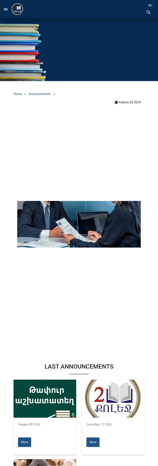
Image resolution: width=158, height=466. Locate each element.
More (24, 442)
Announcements (39, 94)
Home (17, 94)
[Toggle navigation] (6, 9)
